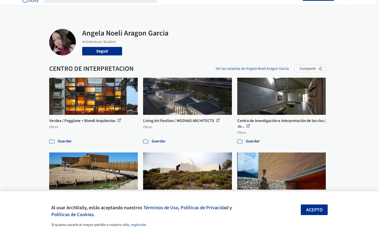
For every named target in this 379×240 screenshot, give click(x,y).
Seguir (102, 51)
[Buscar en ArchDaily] (104, 7)
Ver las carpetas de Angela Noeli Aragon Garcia (252, 69)
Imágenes (186, 7)
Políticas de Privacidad (204, 207)
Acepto (314, 210)
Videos (259, 7)
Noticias (241, 7)
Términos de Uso (160, 207)
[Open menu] (349, 7)
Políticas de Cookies (72, 214)
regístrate (138, 225)
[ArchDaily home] (30, 7)
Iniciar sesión (287, 7)
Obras (167, 7)
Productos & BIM (214, 7)
